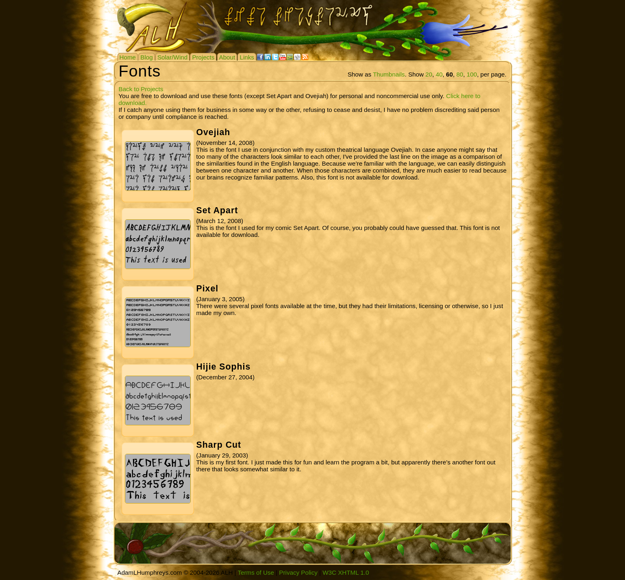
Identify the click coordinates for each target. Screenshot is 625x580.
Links (247, 57)
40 (439, 74)
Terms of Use (255, 572)
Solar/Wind (172, 57)
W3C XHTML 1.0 (345, 572)
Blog (146, 57)
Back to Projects (141, 88)
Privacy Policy (298, 572)
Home (128, 57)
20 (428, 74)
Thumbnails (389, 74)
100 (472, 74)
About (227, 57)
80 (459, 74)
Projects (203, 57)
